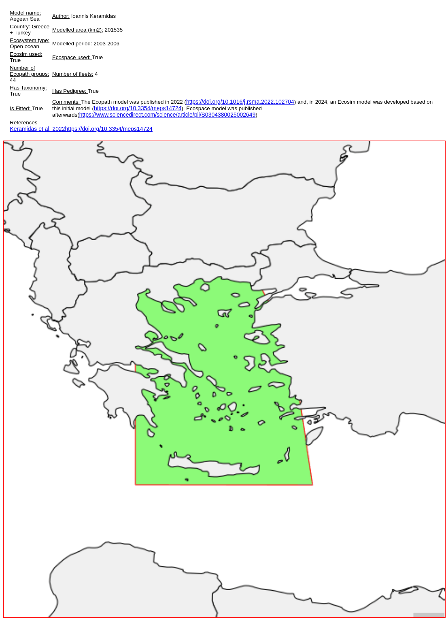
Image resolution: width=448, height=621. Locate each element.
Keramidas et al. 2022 (37, 129)
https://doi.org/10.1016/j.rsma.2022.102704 (240, 101)
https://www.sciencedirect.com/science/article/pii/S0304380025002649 (167, 114)
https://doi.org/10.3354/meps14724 (137, 108)
